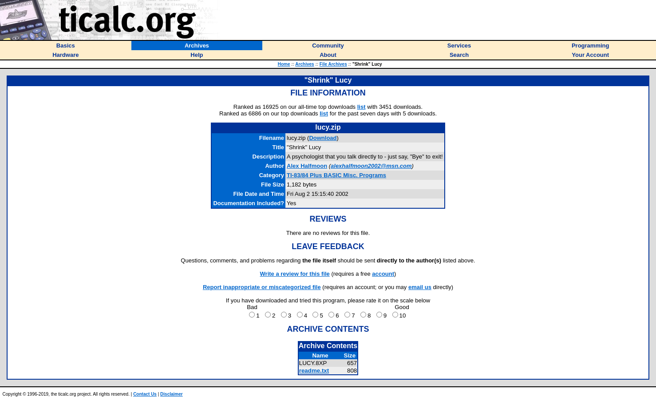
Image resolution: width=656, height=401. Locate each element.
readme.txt (314, 370)
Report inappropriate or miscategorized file (262, 287)
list (361, 106)
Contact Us (145, 394)
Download (322, 138)
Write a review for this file (295, 273)
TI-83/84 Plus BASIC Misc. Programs (336, 175)
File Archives (333, 64)
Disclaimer (171, 394)
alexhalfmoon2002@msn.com (371, 166)
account (383, 273)
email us (419, 287)
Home (284, 64)
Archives (304, 64)
